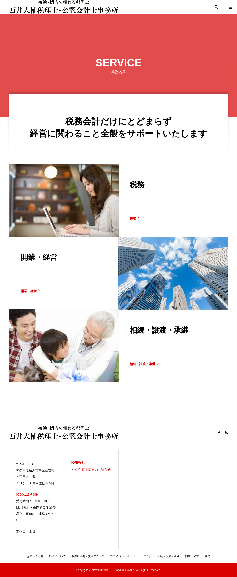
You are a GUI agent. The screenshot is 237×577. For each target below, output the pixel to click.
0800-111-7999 (27, 494)
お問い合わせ (35, 556)
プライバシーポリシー (124, 556)
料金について (57, 556)
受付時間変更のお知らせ (93, 469)
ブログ (147, 556)
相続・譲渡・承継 (168, 556)
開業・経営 (192, 556)
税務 (207, 556)
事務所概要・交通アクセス (87, 556)
